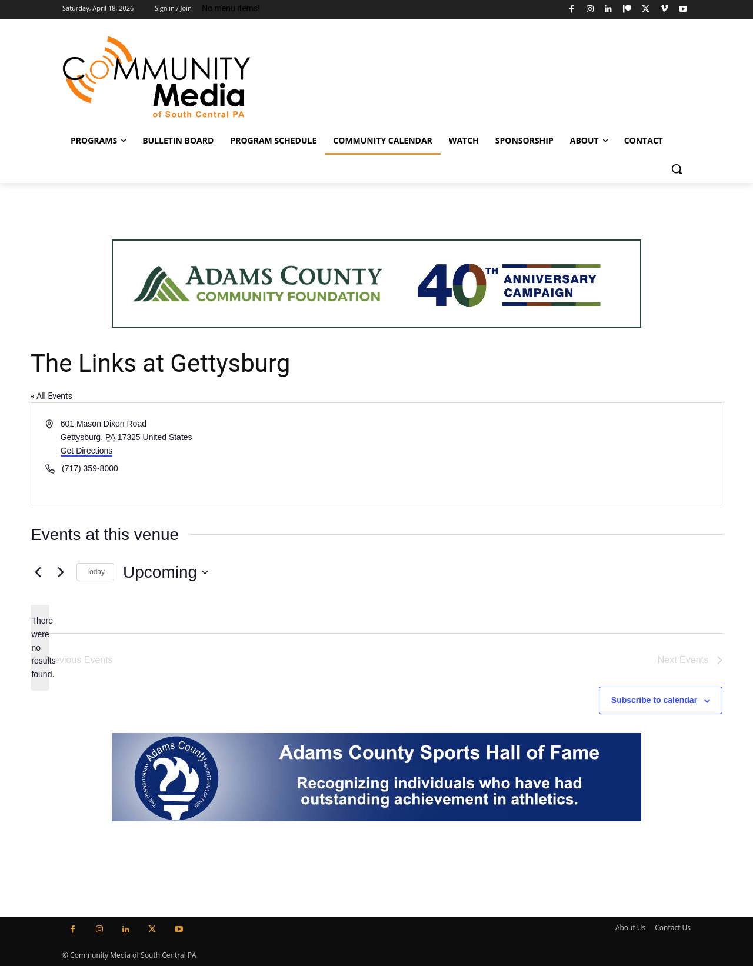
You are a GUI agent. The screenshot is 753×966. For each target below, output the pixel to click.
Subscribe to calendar (654, 700)
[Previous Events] (38, 572)
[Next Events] (61, 572)
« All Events (51, 396)
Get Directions (87, 450)
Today (95, 572)
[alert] (40, 647)
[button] (676, 169)
